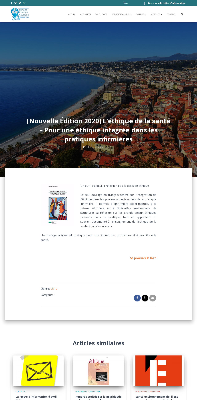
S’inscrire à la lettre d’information (166, 3)
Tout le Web (101, 14)
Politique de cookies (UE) (169, 376)
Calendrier (141, 14)
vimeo (15, 3)
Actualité (20, 316)
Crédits (128, 376)
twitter (19, 3)
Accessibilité (21, 376)
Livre (54, 213)
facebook (11, 3)
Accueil (72, 14)
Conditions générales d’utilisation (55, 376)
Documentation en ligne (87, 316)
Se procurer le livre (143, 182)
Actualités (85, 14)
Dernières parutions (121, 14)
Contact (171, 14)
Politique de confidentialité (102, 376)
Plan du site (143, 376)
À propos (156, 14)
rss (24, 3)
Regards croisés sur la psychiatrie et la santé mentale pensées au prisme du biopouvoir (98, 325)
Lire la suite (104, 348)
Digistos (104, 394)
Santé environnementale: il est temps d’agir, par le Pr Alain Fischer (156, 325)
